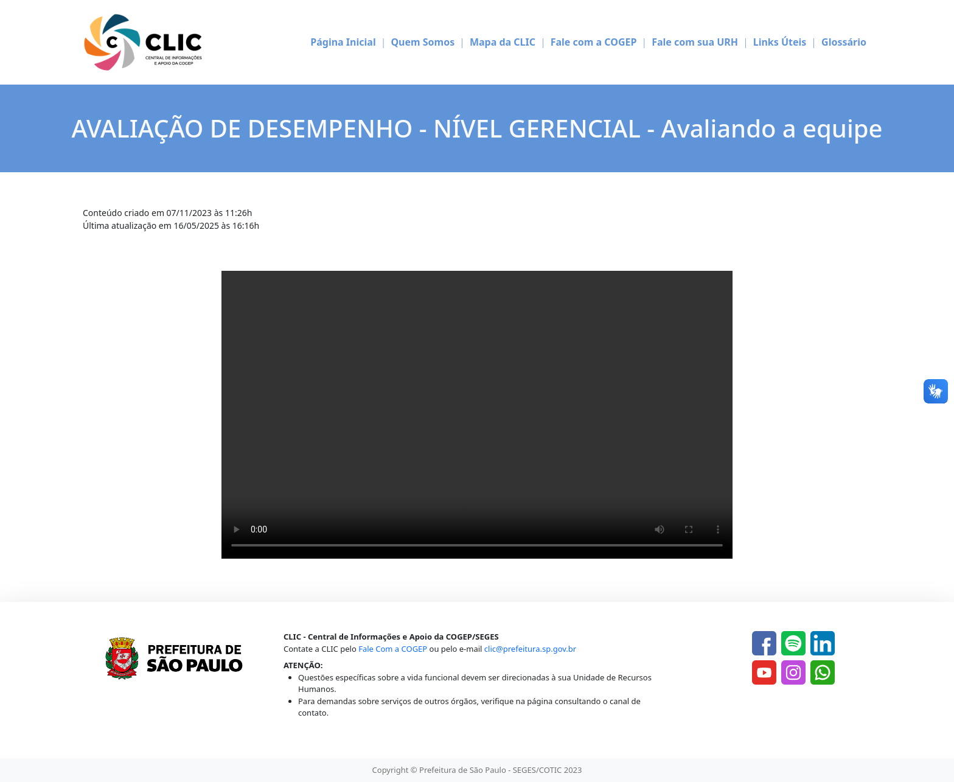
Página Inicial (342, 42)
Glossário (843, 42)
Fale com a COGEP (594, 42)
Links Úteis (780, 42)
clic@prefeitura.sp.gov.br (530, 648)
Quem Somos (422, 42)
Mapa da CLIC (502, 42)
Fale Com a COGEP (392, 648)
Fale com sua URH (695, 42)
